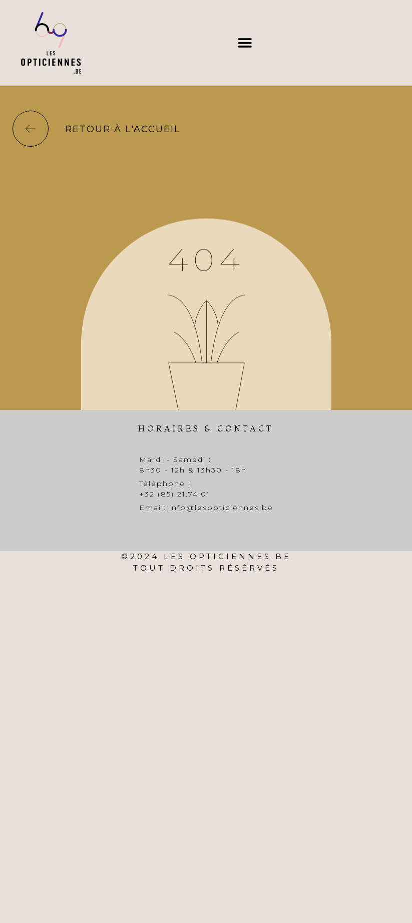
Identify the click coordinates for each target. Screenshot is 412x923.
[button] (244, 43)
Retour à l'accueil (122, 129)
